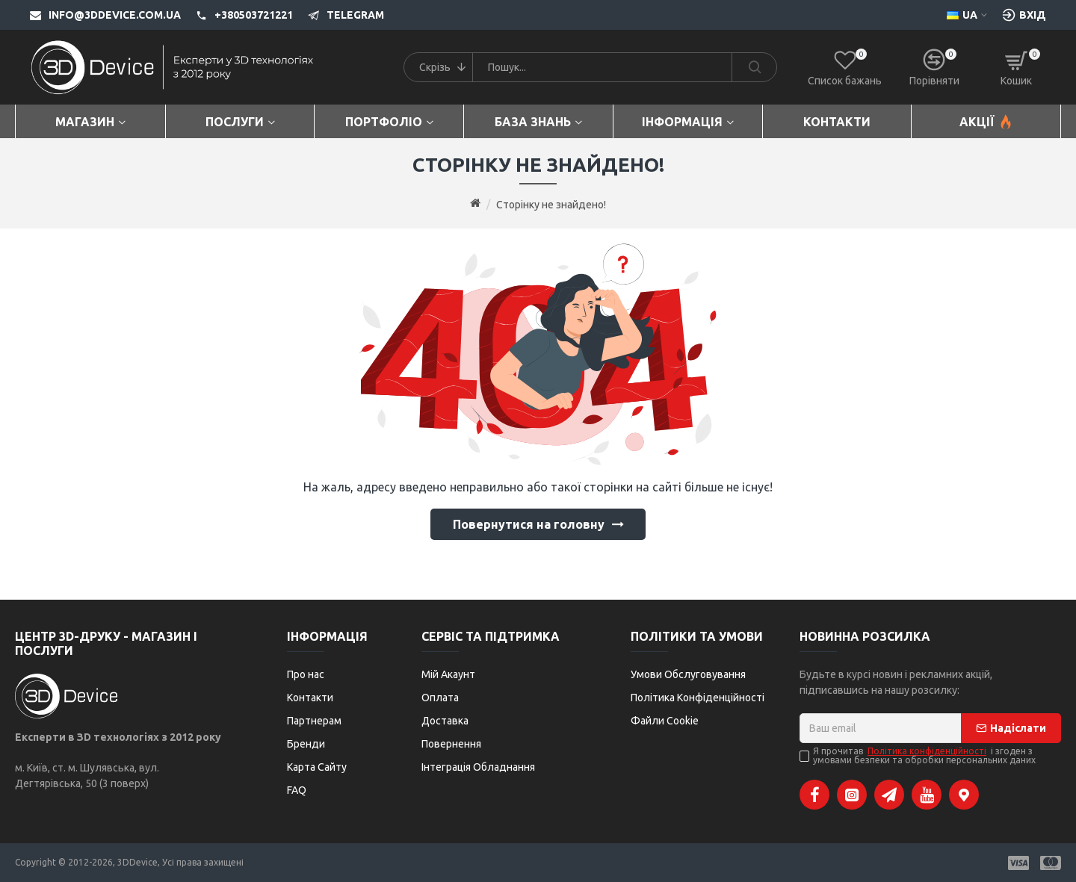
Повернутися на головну (529, 524)
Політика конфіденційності (927, 751)
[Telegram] (338, 15)
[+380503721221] (237, 15)
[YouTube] (927, 795)
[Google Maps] (964, 795)
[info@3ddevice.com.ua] (105, 15)
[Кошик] (1016, 67)
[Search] (754, 67)
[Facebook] (814, 795)
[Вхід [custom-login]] (1024, 15)
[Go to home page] (475, 204)
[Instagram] (852, 795)
